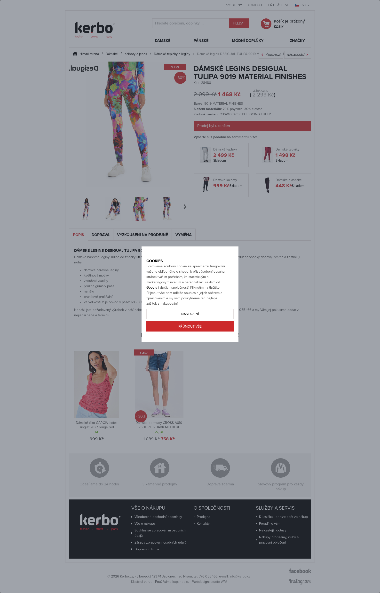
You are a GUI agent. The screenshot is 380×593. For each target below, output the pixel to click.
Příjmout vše (190, 343)
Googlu (151, 304)
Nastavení (190, 331)
